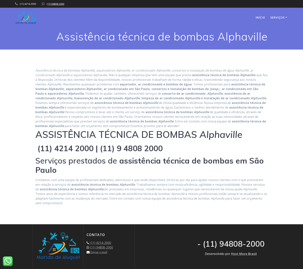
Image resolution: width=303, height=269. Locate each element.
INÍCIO (260, 17)
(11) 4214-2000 (100, 243)
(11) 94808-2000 (55, 4)
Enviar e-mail (98, 252)
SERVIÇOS (277, 17)
